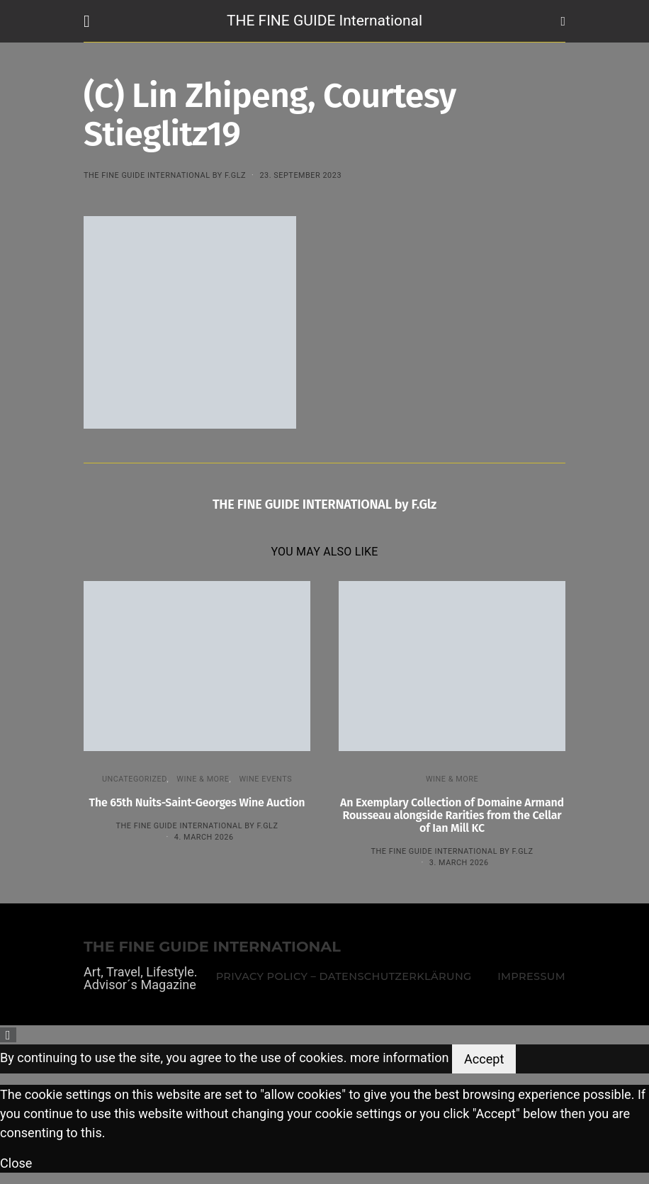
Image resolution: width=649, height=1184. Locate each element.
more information (399, 1057)
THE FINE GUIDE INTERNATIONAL (212, 947)
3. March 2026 (459, 862)
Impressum (531, 976)
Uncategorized (134, 779)
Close (16, 1163)
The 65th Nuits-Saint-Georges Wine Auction (197, 802)
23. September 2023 (300, 175)
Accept (484, 1058)
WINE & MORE (202, 779)
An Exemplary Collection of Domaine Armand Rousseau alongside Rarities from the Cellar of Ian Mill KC (452, 815)
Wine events (265, 779)
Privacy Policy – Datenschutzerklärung (344, 976)
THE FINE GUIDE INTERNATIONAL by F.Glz (165, 175)
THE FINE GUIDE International (324, 20)
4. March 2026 (204, 837)
